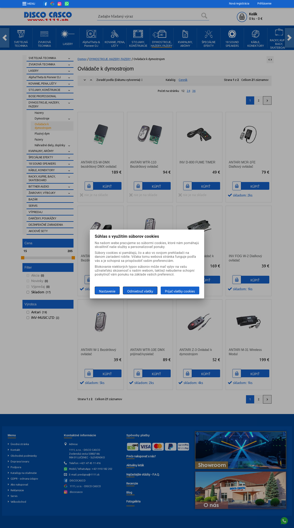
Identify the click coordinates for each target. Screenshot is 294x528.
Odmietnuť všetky (140, 291)
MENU (31, 3)
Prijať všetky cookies (180, 291)
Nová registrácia (239, 3)
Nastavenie (107, 291)
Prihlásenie (264, 3)
